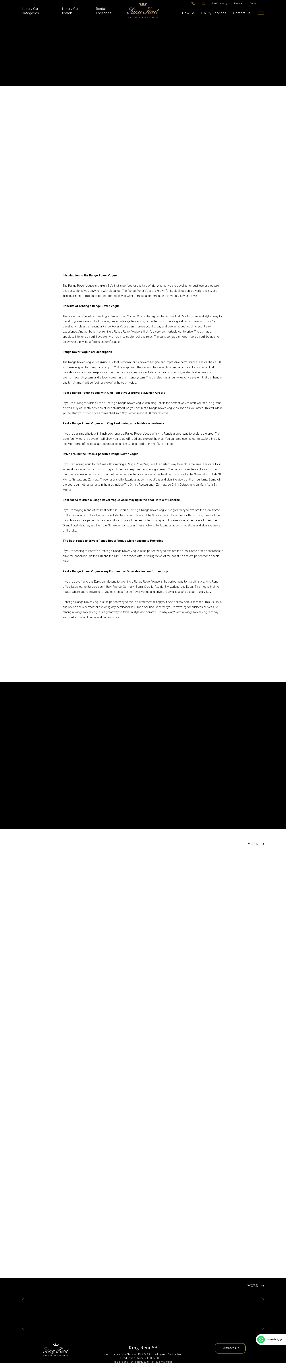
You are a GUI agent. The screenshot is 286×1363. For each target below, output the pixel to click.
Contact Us (242, 13)
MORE (253, 843)
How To (188, 13)
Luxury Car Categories (30, 11)
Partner (238, 3)
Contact (254, 3)
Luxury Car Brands (70, 11)
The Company (219, 3)
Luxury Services (214, 13)
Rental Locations (103, 11)
